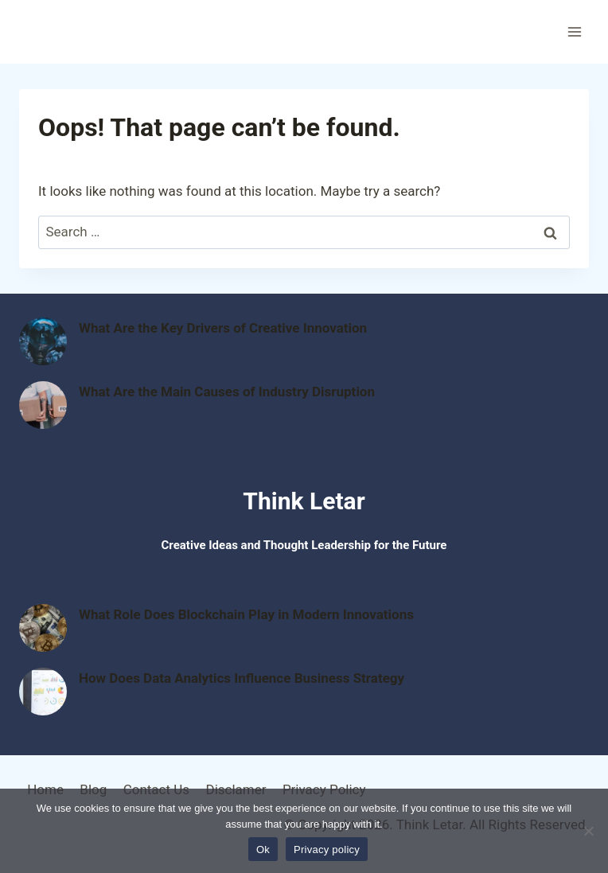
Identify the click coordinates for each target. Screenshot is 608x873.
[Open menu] (574, 31)
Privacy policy (327, 849)
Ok (263, 849)
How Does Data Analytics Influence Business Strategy (241, 678)
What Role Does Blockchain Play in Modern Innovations (246, 614)
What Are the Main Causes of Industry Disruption (227, 391)
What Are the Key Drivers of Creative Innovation (223, 328)
